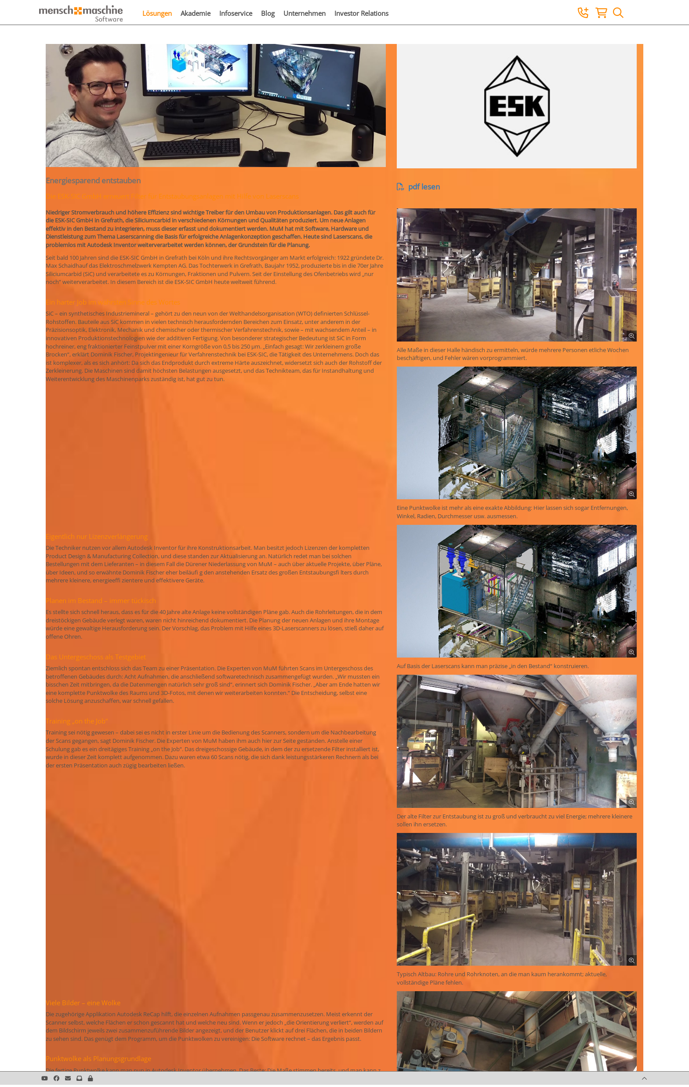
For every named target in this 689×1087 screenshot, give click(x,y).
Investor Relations (361, 13)
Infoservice (235, 13)
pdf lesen (418, 187)
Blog (268, 13)
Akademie (195, 13)
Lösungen (157, 13)
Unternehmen (304, 13)
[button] (90, 1078)
